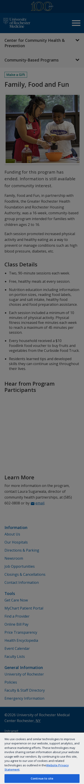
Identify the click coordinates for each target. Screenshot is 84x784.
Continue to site (42, 778)
